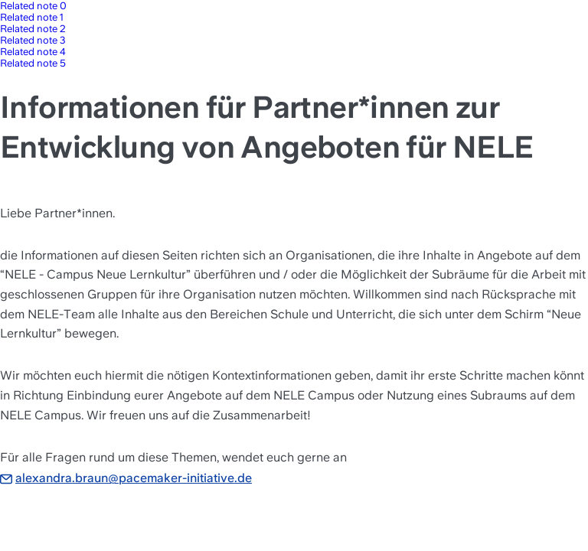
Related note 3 (33, 40)
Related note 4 (33, 51)
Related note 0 (33, 5)
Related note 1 (32, 17)
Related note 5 (33, 63)
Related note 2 (33, 28)
